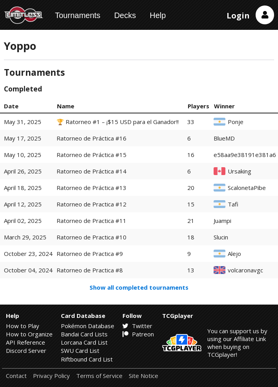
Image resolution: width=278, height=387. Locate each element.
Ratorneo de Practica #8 (90, 270)
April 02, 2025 (23, 221)
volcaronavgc (245, 270)
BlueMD (224, 138)
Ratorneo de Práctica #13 (91, 188)
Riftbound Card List (87, 359)
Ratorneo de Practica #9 (90, 253)
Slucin (221, 237)
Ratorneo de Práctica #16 (91, 138)
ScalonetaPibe (247, 187)
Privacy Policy (51, 375)
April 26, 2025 (23, 171)
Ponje (235, 122)
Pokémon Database (87, 326)
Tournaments (78, 15)
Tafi (233, 204)
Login (238, 15)
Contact (16, 375)
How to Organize (29, 334)
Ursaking (239, 171)
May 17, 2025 (22, 138)
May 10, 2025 (22, 155)
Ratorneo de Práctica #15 (91, 155)
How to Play (22, 326)
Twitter (137, 326)
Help (158, 15)
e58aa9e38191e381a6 (245, 155)
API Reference (25, 342)
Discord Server (26, 350)
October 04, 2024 (28, 270)
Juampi (222, 220)
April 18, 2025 (23, 188)
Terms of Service (99, 375)
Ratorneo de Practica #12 (91, 204)
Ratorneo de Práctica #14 (91, 171)
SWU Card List (80, 350)
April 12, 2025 (23, 204)
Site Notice (143, 375)
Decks (125, 15)
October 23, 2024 (28, 253)
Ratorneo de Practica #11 (91, 221)
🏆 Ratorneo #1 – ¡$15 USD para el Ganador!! (118, 122)
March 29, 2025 (25, 237)
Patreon (138, 334)
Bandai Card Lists (84, 334)
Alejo (234, 253)
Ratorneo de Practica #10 (91, 237)
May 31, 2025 (22, 122)
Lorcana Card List (84, 342)
